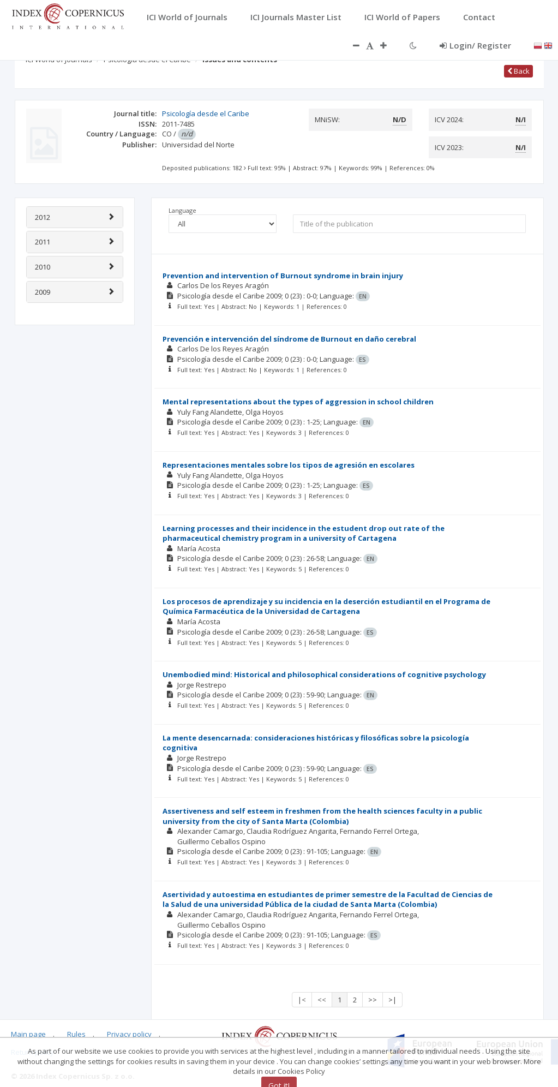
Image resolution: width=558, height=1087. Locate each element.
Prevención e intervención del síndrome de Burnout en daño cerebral (289, 339)
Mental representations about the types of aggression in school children (298, 402)
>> (372, 1000)
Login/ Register (475, 45)
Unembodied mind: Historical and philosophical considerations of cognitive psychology (324, 674)
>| (392, 1000)
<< (321, 1000)
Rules (76, 1034)
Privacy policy (129, 1034)
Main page (28, 1034)
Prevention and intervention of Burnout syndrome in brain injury (283, 275)
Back (518, 71)
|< (302, 1000)
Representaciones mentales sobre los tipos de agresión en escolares (289, 465)
